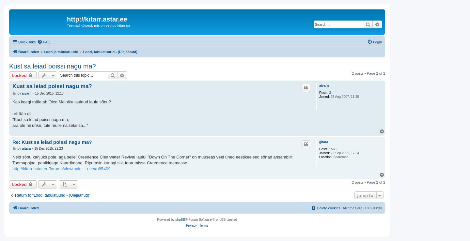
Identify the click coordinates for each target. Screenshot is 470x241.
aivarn (324, 85)
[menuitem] (43, 42)
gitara (323, 142)
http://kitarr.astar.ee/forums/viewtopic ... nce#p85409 (61, 168)
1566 (333, 149)
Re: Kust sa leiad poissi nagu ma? (52, 142)
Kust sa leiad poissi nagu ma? (52, 66)
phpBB (180, 219)
